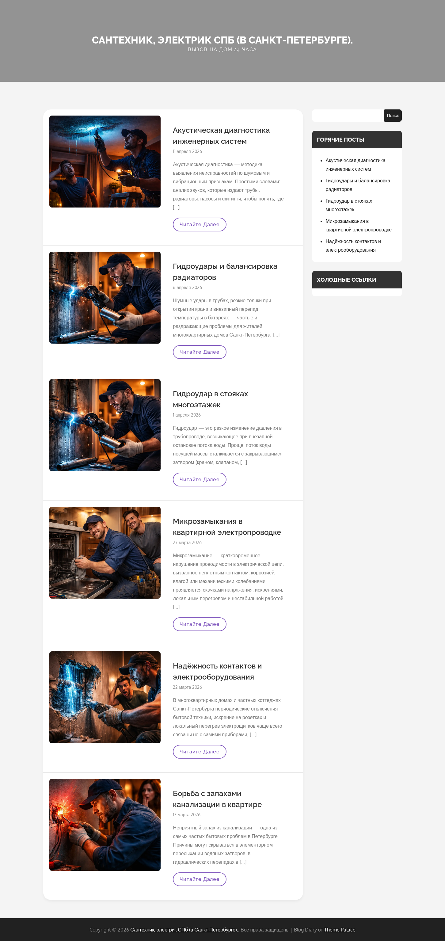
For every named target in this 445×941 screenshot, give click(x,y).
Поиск (393, 115)
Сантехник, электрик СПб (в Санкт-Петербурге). (222, 40)
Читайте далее (199, 226)
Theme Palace (340, 930)
